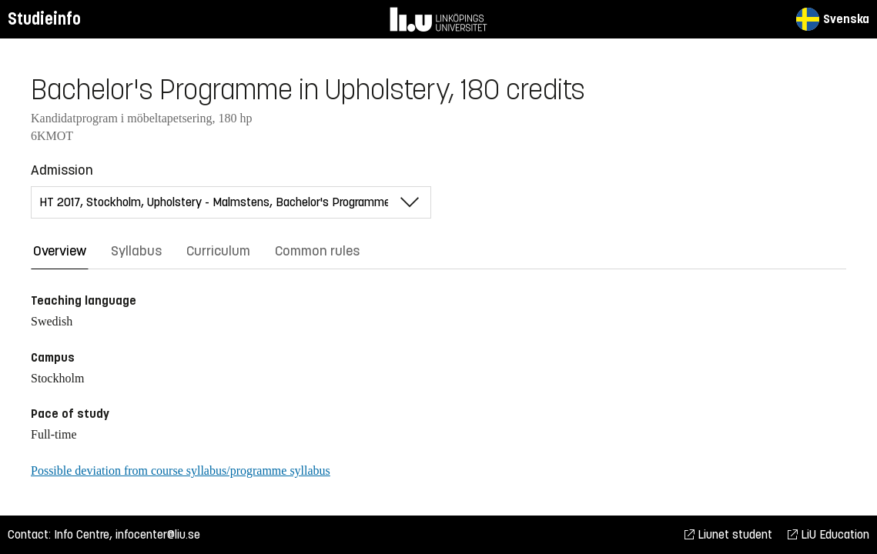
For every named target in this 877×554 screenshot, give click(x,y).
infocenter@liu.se (157, 534)
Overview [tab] (59, 250)
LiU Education (828, 534)
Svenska (832, 19)
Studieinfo (44, 18)
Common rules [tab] (317, 250)
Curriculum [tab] (218, 250)
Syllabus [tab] (136, 250)
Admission (62, 170)
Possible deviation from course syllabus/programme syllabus (180, 470)
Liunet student (728, 534)
